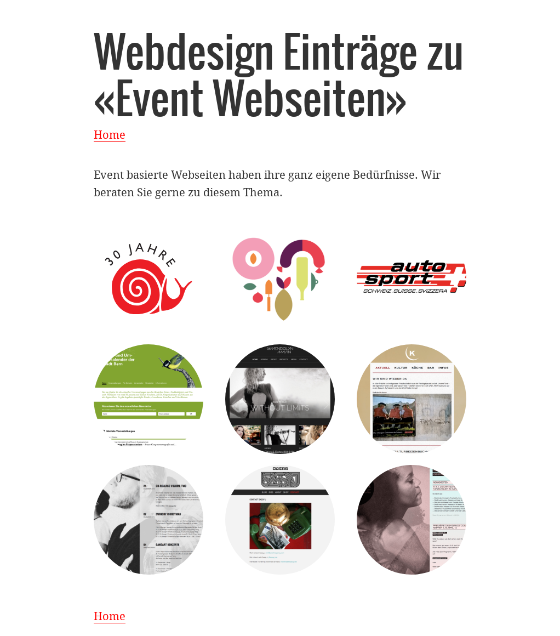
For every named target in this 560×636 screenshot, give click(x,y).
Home (109, 134)
